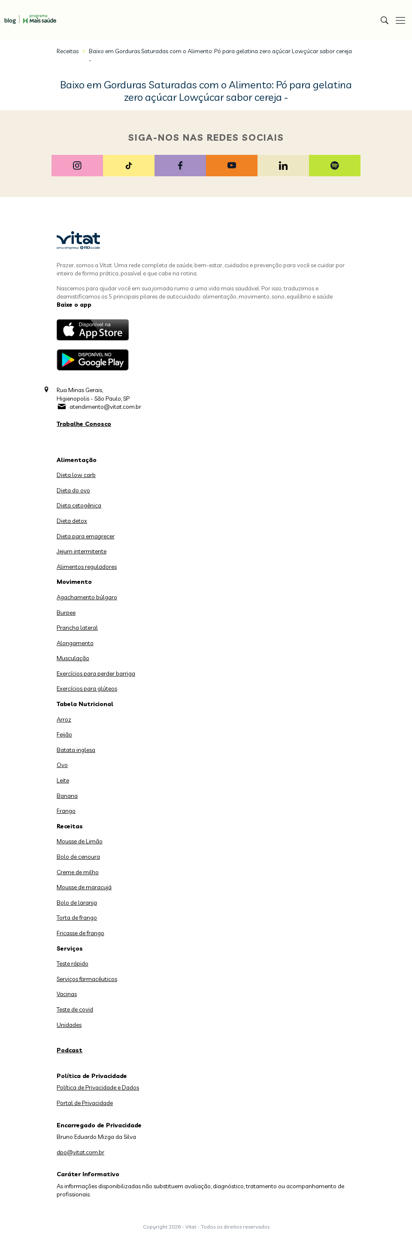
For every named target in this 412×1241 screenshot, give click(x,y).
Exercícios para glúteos (87, 688)
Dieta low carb (76, 475)
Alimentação (77, 460)
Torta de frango (77, 917)
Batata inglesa (76, 750)
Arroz (64, 719)
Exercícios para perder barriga (96, 673)
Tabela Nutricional (85, 704)
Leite (63, 780)
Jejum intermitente (81, 551)
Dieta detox (72, 521)
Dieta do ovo (73, 490)
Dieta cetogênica (79, 505)
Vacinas (67, 994)
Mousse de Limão (80, 841)
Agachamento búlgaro (87, 597)
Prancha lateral (77, 627)
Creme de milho (78, 872)
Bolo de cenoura (78, 857)
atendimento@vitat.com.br (105, 407)
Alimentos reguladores (87, 567)
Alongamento (75, 643)
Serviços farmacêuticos (87, 979)
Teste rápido (72, 963)
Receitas (68, 51)
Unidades (69, 1025)
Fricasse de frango (80, 933)
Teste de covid (75, 1009)
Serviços (70, 948)
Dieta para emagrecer (86, 536)
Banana (67, 796)
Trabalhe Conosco (84, 424)
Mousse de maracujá (84, 887)
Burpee (66, 612)
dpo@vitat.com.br (80, 1152)
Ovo (62, 765)
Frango (66, 811)
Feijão (64, 734)
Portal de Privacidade (85, 1103)
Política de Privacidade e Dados (98, 1087)
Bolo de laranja (77, 902)
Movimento (74, 582)
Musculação (73, 658)
